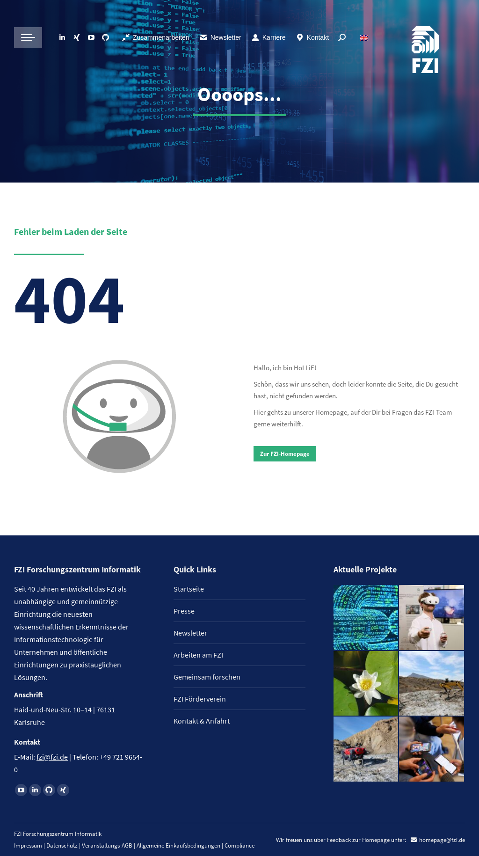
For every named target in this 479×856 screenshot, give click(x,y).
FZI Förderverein (200, 698)
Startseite (189, 588)
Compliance (239, 845)
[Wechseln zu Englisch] (365, 37)
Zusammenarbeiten (155, 37)
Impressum (28, 845)
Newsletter (220, 37)
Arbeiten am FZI (198, 654)
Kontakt (312, 37)
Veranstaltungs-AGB (107, 845)
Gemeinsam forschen (207, 676)
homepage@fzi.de (442, 840)
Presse (184, 610)
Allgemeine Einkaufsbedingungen (178, 845)
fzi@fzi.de (52, 756)
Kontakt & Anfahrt (202, 720)
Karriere (268, 37)
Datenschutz (62, 845)
